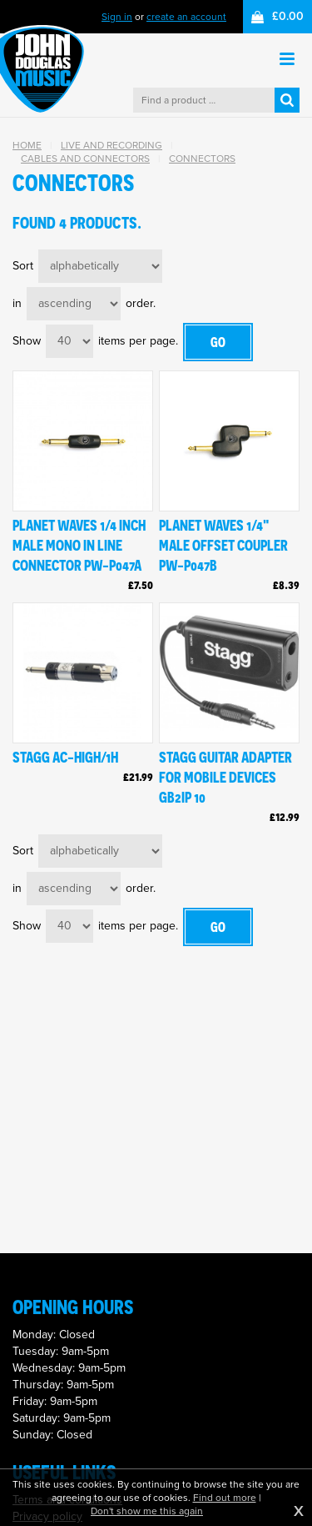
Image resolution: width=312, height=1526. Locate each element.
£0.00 (288, 16)
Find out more (224, 1497)
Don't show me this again (147, 1511)
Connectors (202, 158)
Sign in (117, 16)
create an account (186, 16)
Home (27, 145)
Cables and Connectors (85, 158)
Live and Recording (111, 145)
